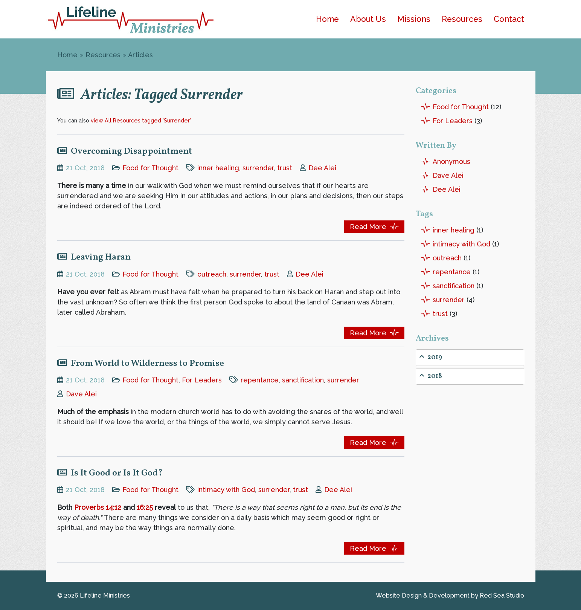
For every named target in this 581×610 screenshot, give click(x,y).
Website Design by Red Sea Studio (450, 595)
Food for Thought (150, 168)
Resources (462, 19)
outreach (211, 274)
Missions (413, 19)
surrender (258, 168)
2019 (430, 357)
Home (327, 19)
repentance (260, 380)
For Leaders (202, 380)
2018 (430, 376)
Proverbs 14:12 (97, 507)
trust (284, 168)
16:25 (145, 507)
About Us (368, 19)
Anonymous (451, 161)
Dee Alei (322, 168)
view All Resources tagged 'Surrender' (141, 120)
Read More (368, 227)
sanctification (303, 380)
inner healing (218, 168)
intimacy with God (226, 490)
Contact (509, 19)
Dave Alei (81, 394)
